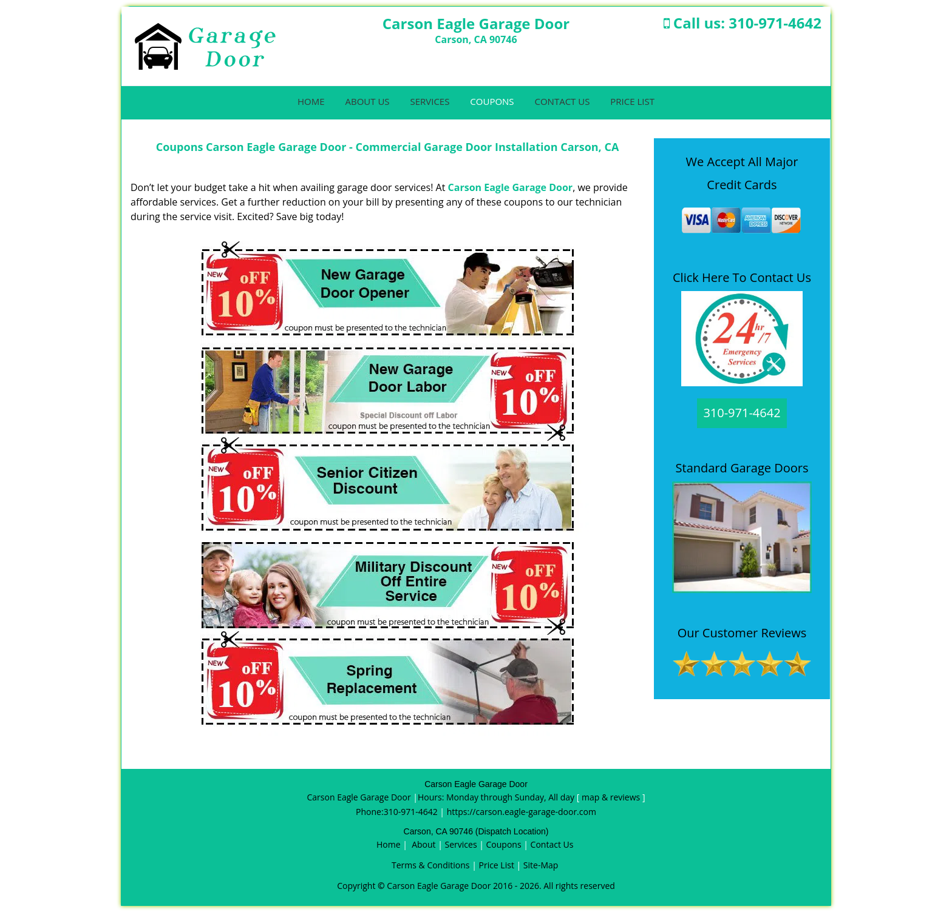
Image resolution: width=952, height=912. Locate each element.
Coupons (492, 101)
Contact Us (562, 101)
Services (429, 101)
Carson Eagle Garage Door (510, 187)
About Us (367, 101)
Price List (632, 101)
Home (311, 101)
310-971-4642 (775, 23)
